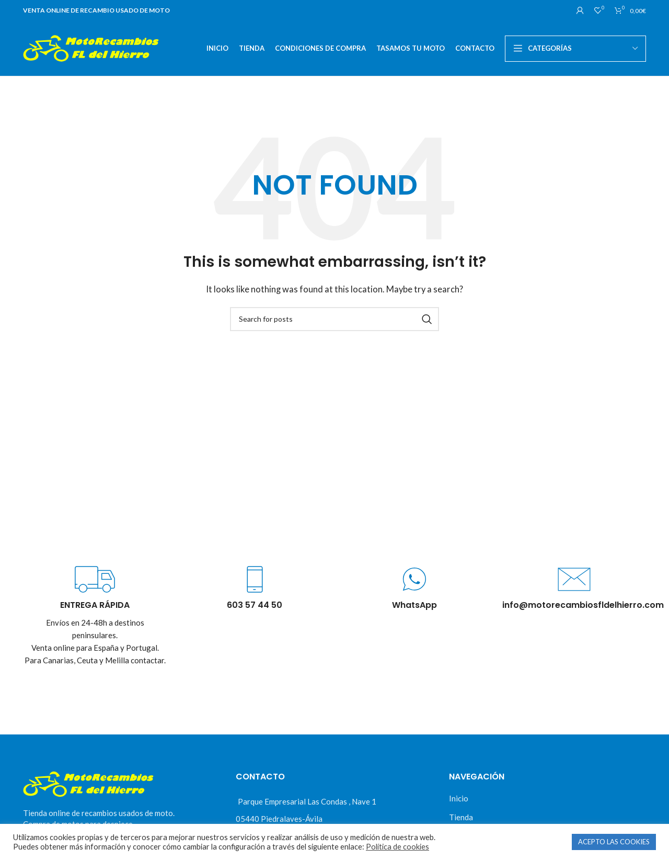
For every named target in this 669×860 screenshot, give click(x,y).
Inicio (458, 798)
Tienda (461, 817)
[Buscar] (334, 319)
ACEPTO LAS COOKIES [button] (614, 842)
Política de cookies (397, 846)
